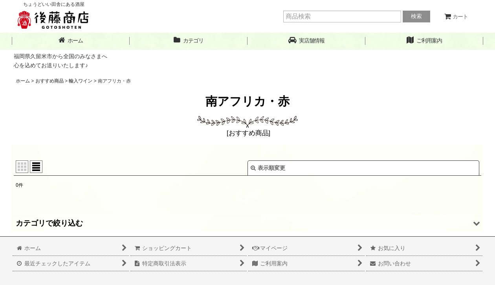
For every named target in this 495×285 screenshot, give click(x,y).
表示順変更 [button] (268, 168)
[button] (306, 41)
